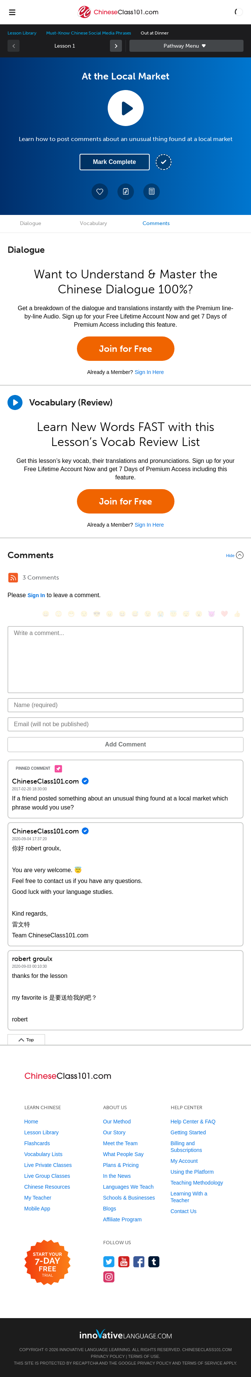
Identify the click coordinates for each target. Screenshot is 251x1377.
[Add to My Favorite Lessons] (100, 191)
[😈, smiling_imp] (211, 614)
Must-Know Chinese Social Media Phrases (88, 33)
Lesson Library (22, 33)
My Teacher (37, 1198)
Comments (156, 223)
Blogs (109, 1209)
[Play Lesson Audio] (126, 108)
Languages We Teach (128, 1187)
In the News (117, 1176)
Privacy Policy (108, 1356)
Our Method (117, 1122)
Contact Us (184, 1211)
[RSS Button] (13, 577)
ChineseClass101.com (207, 1349)
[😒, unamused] (84, 614)
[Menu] (12, 12)
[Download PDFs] (151, 191)
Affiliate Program (122, 1219)
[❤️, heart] (224, 614)
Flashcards (37, 1143)
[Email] (125, 724)
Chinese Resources (47, 1187)
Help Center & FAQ (193, 1122)
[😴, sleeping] (186, 614)
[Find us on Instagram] (109, 1276)
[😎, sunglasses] (96, 614)
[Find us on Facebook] (139, 1261)
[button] (239, 12)
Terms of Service (202, 1363)
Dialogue (30, 223)
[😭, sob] (160, 614)
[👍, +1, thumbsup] (237, 614)
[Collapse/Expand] (125, 555)
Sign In (36, 595)
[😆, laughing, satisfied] (122, 614)
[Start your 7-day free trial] (47, 1263)
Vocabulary (93, 223)
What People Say (123, 1154)
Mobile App (37, 1209)
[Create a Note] (125, 191)
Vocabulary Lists (43, 1154)
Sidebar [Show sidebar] (186, 46)
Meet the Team (120, 1143)
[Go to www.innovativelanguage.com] (126, 1334)
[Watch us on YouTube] (124, 1261)
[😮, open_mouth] (198, 614)
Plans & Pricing (121, 1165)
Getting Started (188, 1132)
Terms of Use (143, 1356)
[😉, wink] (147, 614)
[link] (116, 46)
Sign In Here (149, 372)
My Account (184, 1161)
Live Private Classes (48, 1165)
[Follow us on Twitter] (109, 1261)
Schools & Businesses (129, 1198)
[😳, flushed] (58, 614)
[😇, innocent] (173, 614)
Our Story (114, 1132)
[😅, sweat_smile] (135, 614)
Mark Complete (114, 162)
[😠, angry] (109, 614)
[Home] (119, 17)
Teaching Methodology (197, 1183)
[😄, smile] (45, 614)
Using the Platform (192, 1172)
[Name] (125, 705)
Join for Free (125, 348)
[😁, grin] (71, 614)
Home (31, 1122)
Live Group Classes (47, 1176)
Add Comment (125, 744)
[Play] (15, 402)
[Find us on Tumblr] (154, 1261)
